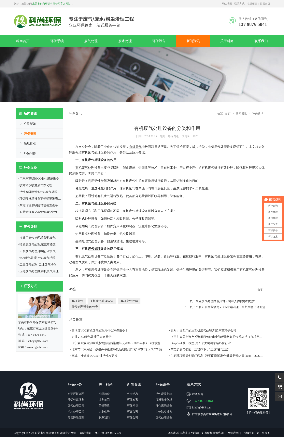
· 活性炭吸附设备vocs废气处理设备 (40, 192)
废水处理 (125, 41)
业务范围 (104, 399)
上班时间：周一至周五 (256, 432)
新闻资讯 (193, 41)
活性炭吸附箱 (164, 393)
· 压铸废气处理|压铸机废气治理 (38, 271)
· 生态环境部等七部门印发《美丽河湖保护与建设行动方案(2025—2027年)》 (216, 355)
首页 (228, 113)
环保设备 (159, 41)
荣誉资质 (104, 405)
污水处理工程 (76, 411)
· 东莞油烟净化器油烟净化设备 (38, 212)
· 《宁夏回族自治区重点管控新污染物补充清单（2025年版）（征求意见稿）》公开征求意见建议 (117, 343)
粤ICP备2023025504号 (108, 432)
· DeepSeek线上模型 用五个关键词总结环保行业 (200, 343)
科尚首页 (23, 41)
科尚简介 (104, 393)
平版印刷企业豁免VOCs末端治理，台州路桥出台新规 (230, 307)
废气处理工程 (76, 405)
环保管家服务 (76, 399)
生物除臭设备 (164, 411)
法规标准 (30, 143)
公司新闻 (30, 123)
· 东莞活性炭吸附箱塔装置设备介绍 (41, 205)
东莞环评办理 (76, 393)
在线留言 (252, 3)
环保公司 (132, 417)
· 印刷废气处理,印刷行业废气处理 (40, 251)
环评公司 (132, 411)
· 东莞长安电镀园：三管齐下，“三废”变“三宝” (199, 349)
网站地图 (227, 3)
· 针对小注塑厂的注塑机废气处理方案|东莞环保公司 (202, 330)
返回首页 (265, 3)
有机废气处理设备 (94, 152)
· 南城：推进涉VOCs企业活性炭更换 (93, 355)
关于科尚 (227, 41)
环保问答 (30, 153)
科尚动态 (132, 393)
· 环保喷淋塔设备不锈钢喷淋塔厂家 (41, 198)
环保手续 (57, 41)
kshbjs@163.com (201, 407)
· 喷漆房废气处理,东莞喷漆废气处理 (41, 244)
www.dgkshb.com (37, 347)
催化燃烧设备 (164, 405)
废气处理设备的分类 (84, 306)
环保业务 (75, 384)
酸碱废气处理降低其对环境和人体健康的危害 (225, 301)
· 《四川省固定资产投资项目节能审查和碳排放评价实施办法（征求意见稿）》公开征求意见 (216, 336)
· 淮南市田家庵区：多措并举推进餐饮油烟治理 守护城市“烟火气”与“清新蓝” (117, 349)
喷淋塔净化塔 (164, 399)
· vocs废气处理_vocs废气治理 (36, 257)
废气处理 (91, 41)
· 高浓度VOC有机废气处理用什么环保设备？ (99, 330)
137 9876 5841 (202, 401)
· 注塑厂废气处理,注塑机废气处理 (40, 237)
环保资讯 (30, 133)
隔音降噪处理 (76, 417)
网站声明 (233, 432)
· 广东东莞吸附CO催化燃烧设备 (38, 178)
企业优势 (104, 411)
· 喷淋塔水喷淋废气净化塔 (35, 185)
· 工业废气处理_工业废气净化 (37, 264)
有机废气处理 (84, 167)
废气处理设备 (97, 203)
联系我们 (261, 41)
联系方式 (239, 3)
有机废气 (135, 146)
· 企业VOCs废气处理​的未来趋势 (90, 336)
